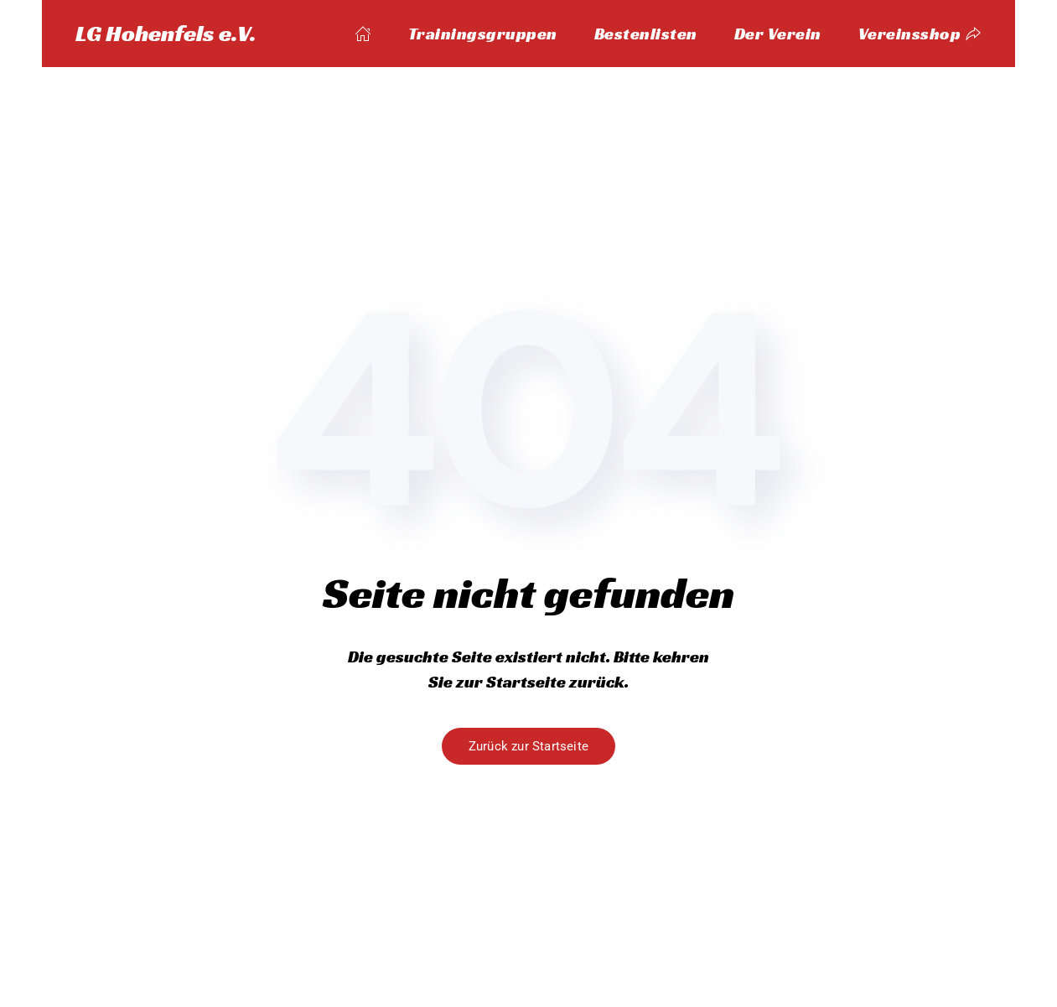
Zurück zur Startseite (528, 746)
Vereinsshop (920, 33)
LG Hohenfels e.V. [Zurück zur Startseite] (165, 33)
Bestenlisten (645, 33)
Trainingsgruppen (482, 33)
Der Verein (777, 33)
